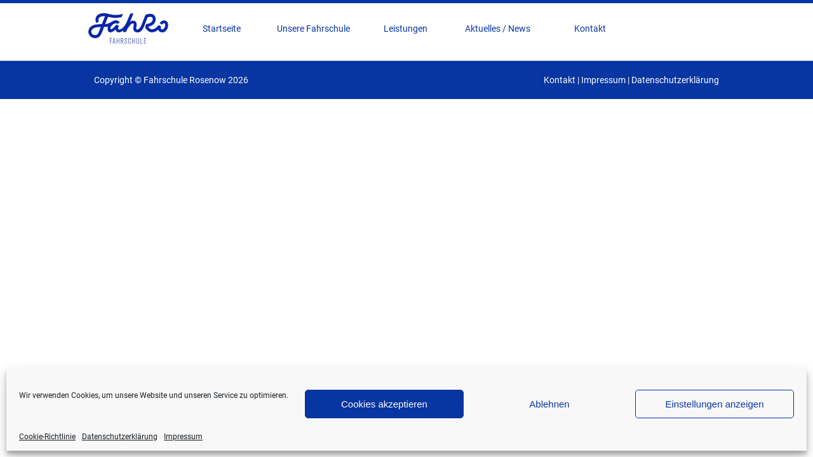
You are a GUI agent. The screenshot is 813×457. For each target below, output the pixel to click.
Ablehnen (549, 404)
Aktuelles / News (497, 28)
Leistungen (405, 28)
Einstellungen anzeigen (714, 404)
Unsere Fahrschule (313, 28)
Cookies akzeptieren (384, 404)
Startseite (222, 28)
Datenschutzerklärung (120, 436)
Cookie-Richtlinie (47, 436)
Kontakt (590, 28)
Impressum (183, 436)
